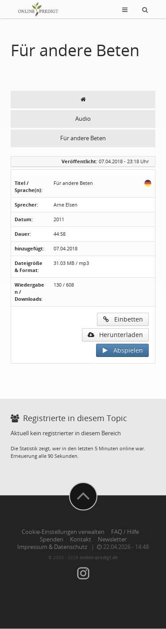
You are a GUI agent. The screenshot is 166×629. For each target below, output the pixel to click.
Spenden (51, 539)
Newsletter (112, 539)
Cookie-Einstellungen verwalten (63, 532)
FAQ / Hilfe (125, 532)
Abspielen (122, 350)
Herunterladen (115, 334)
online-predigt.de (99, 557)
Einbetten (123, 319)
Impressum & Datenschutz (52, 547)
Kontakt (80, 539)
